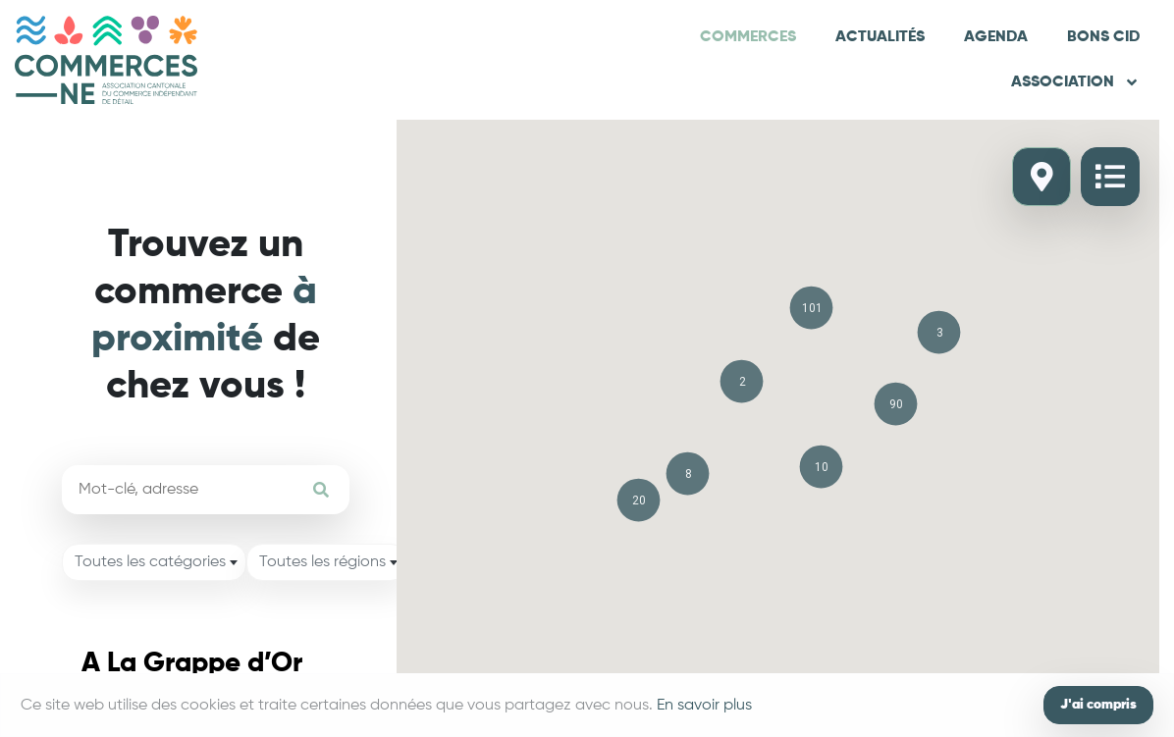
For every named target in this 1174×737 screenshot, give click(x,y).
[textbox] (154, 562)
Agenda (996, 37)
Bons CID (1103, 37)
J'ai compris (1098, 704)
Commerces (748, 37)
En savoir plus (704, 705)
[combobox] (154, 562)
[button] (811, 307)
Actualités (880, 37)
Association (1075, 82)
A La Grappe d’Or (191, 663)
